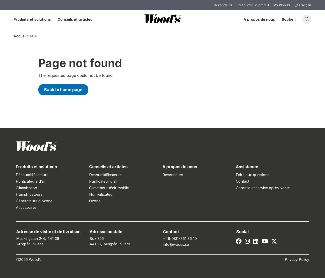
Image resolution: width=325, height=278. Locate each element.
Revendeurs (172, 174)
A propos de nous (259, 19)
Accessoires (26, 207)
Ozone (94, 201)
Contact (242, 181)
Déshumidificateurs (32, 174)
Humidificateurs (29, 194)
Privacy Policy (297, 259)
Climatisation (26, 188)
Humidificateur (101, 194)
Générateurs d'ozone (34, 201)
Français (303, 5)
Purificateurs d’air (31, 181)
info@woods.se (176, 244)
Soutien (289, 19)
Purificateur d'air (103, 181)
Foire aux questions (252, 174)
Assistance (247, 166)
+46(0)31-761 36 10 (180, 238)
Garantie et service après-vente (263, 188)
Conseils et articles (75, 19)
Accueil (20, 36)
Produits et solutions (32, 19)
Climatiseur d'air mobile (109, 188)
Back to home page (63, 89)
